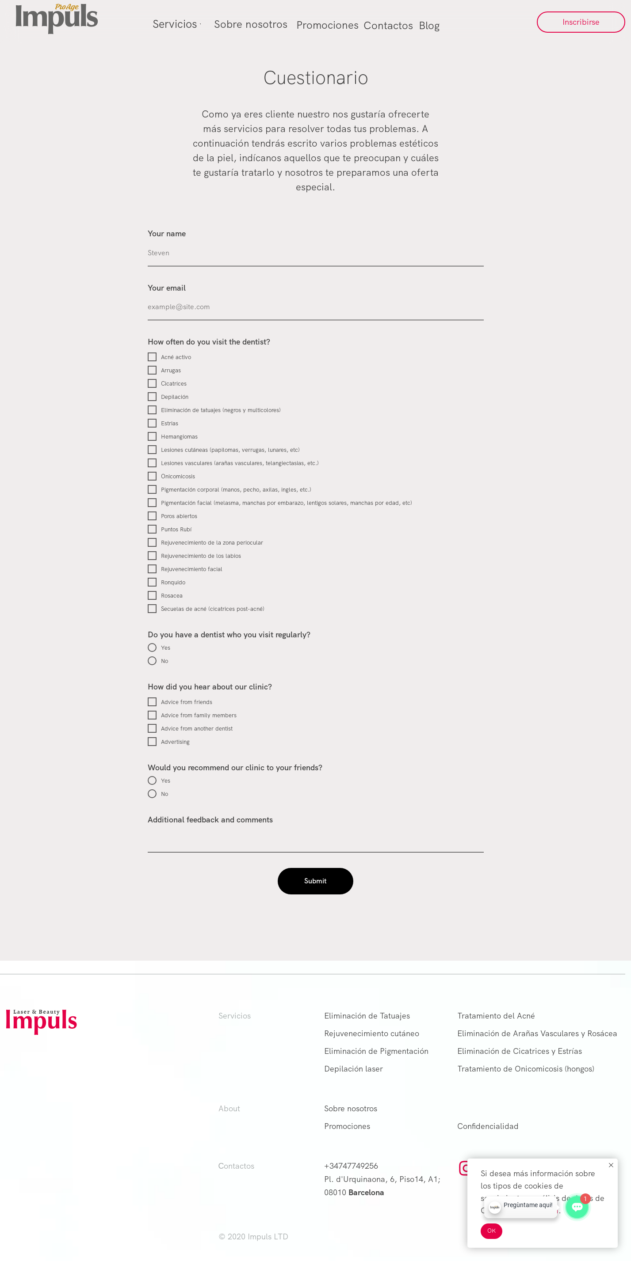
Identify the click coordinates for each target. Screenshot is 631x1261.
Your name (167, 233)
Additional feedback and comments (210, 819)
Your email (167, 288)
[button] (581, 22)
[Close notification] (611, 1165)
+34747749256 (351, 1166)
